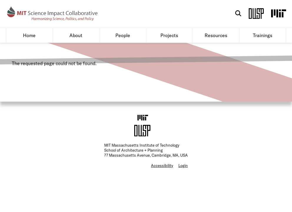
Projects (169, 46)
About (75, 46)
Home (29, 46)
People (122, 46)
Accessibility (162, 176)
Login (183, 176)
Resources (216, 46)
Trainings (262, 46)
